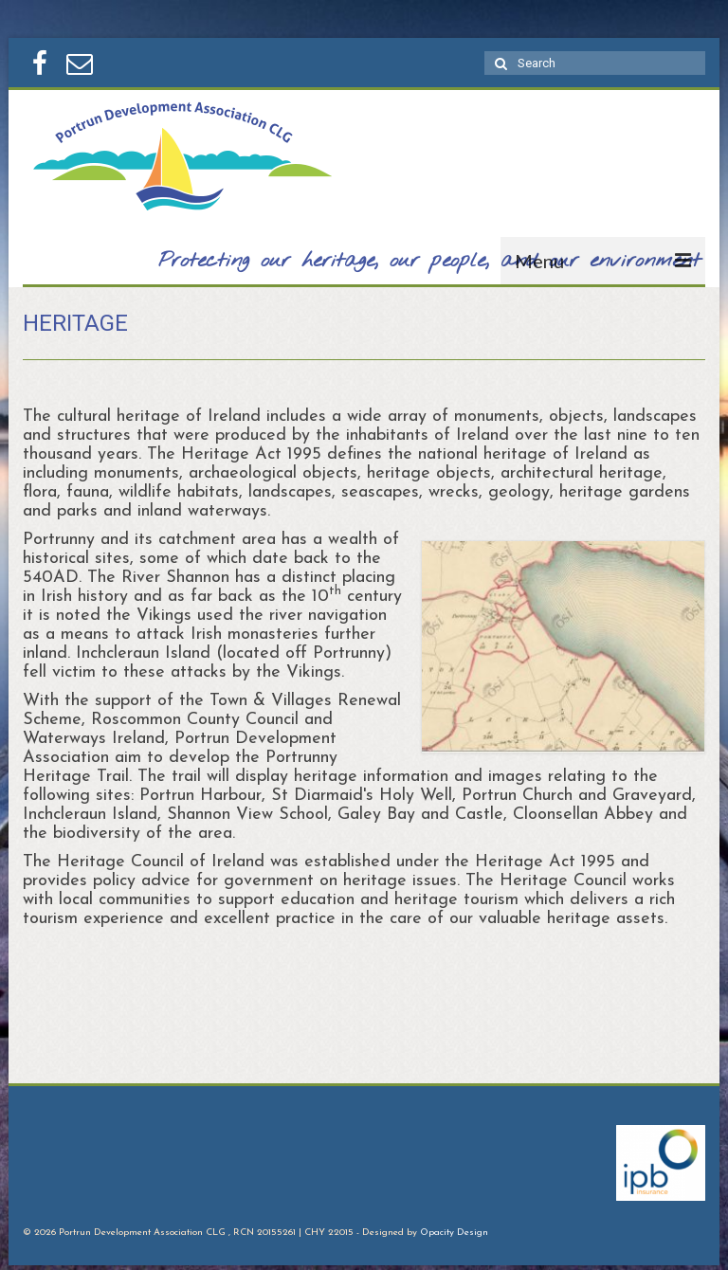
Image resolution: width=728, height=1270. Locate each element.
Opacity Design (454, 1232)
